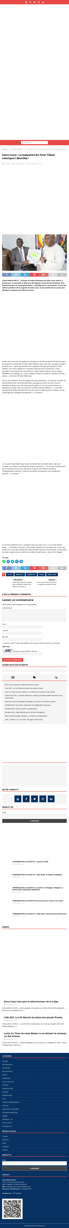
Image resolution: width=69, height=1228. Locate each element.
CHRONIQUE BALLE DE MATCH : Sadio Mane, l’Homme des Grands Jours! (39, 914)
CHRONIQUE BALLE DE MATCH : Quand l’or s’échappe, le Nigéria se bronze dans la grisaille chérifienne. (37, 889)
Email (4, 812)
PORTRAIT (5, 1106)
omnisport (31, 574)
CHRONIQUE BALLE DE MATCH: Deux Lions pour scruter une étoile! (37, 901)
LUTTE (4, 1099)
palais (41, 574)
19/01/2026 (17, 877)
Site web (5, 637)
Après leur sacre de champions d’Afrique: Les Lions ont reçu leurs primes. (30, 701)
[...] (23, 1010)
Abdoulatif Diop (19, 164)
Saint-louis (52, 574)
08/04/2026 (9, 1005)
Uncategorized (7, 1126)
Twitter (4, 1143)
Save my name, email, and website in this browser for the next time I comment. (32, 643)
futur (10, 574)
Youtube (5, 1136)
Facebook (5, 1140)
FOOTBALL (5, 1085)
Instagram (5, 1146)
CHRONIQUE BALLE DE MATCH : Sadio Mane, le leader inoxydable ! (37, 875)
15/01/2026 (17, 903)
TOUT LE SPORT (33, 164)
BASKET (4, 1075)
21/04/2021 (7, 164)
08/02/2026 (17, 864)
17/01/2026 (17, 892)
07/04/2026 (9, 1020)
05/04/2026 (9, 1039)
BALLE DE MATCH (7, 1071)
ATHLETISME (6, 1068)
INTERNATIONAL (7, 1095)
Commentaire (7, 608)
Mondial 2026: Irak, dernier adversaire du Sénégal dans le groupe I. (28, 705)
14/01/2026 (17, 916)
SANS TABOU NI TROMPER (10, 1109)
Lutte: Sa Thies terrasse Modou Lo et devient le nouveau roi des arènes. (30, 692)
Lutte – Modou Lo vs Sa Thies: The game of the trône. (24, 719)
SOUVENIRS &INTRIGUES (10, 1113)
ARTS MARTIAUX (7, 1065)
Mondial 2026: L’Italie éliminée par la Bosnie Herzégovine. (25, 712)
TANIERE (4, 1116)
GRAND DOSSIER (7, 1088)
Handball (5, 1092)
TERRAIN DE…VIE (7, 1119)
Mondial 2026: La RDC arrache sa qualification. (21, 709)
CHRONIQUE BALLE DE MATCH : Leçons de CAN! (30, 862)
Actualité (5, 1061)
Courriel (5, 630)
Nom (4, 624)
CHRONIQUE (6, 1078)
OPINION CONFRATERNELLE (11, 1102)
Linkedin (5, 1150)
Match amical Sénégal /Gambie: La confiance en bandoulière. (26, 716)
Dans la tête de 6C (8, 1082)
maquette (19, 574)
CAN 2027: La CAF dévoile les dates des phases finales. (24, 688)
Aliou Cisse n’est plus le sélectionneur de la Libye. (22, 685)
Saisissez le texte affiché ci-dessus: (25, 651)
